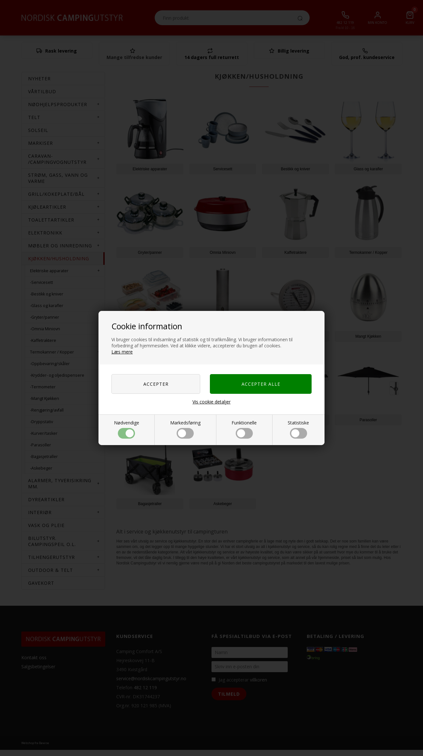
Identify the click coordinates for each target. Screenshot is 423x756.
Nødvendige (126, 429)
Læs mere (122, 352)
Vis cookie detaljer (211, 402)
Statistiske (298, 429)
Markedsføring (185, 429)
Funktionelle (244, 429)
